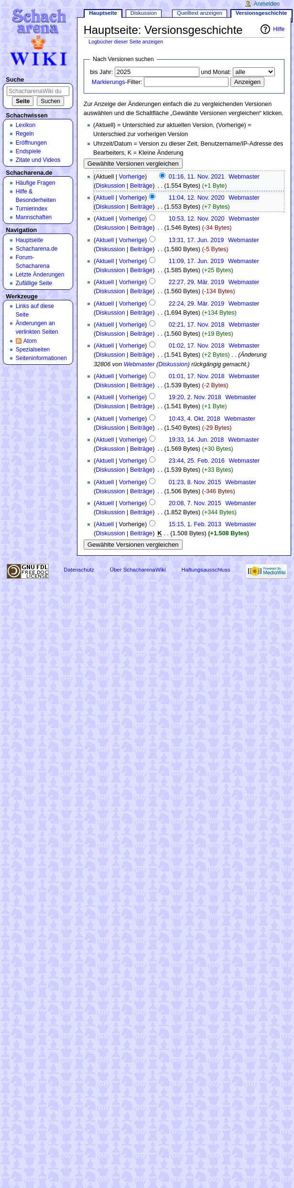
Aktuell (105, 197)
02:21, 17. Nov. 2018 (197, 324)
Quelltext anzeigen (199, 13)
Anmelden (267, 3)
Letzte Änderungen (40, 274)
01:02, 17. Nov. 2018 (197, 345)
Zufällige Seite (34, 283)
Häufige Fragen (35, 183)
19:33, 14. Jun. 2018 (196, 439)
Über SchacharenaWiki (138, 570)
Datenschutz (79, 570)
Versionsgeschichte (261, 13)
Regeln (25, 133)
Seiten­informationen (41, 358)
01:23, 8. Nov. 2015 (195, 482)
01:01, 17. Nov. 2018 (197, 376)
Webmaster (139, 364)
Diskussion (110, 185)
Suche (15, 79)
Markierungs (108, 82)
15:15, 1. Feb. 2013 (195, 524)
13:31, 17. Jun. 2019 (196, 240)
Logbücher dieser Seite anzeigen (125, 41)
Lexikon (26, 125)
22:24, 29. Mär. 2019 (196, 303)
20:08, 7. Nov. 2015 (195, 503)
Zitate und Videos (38, 160)
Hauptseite (103, 13)
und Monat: (216, 72)
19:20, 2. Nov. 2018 (195, 397)
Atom (30, 341)
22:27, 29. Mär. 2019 (196, 282)
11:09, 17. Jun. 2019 (196, 261)
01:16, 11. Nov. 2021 (197, 176)
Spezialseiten (33, 349)
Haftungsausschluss (205, 570)
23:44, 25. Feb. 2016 (197, 460)
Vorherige (132, 176)
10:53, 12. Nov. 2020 (197, 218)
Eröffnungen (31, 142)
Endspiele (28, 151)
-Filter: (117, 82)
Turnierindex (32, 208)
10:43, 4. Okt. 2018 (194, 418)
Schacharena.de (37, 248)
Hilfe (278, 29)
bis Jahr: (101, 72)
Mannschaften (34, 217)
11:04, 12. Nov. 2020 (197, 197)
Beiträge (141, 185)
